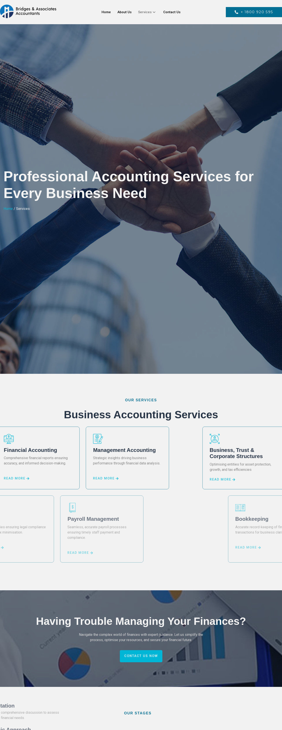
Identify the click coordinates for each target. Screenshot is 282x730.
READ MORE (80, 478)
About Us (124, 12)
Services (146, 12)
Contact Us (171, 12)
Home (106, 12)
